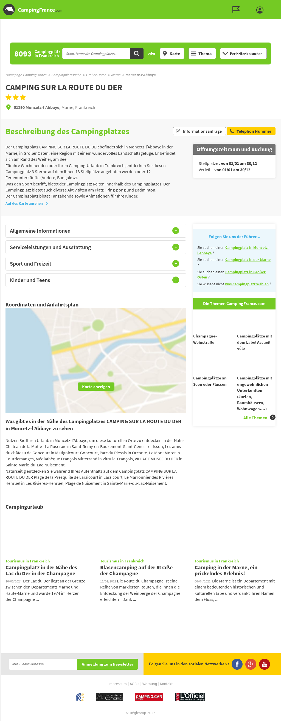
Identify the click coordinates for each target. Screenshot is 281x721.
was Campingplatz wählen (247, 283)
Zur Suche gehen (280, 4)
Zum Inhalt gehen (277, 4)
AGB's (134, 684)
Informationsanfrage (198, 131)
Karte (171, 53)
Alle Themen (259, 427)
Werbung (149, 684)
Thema (201, 53)
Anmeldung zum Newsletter (107, 664)
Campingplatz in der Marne (248, 259)
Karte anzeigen (96, 386)
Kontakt (166, 684)
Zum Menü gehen (274, 4)
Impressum (117, 684)
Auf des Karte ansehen (26, 203)
